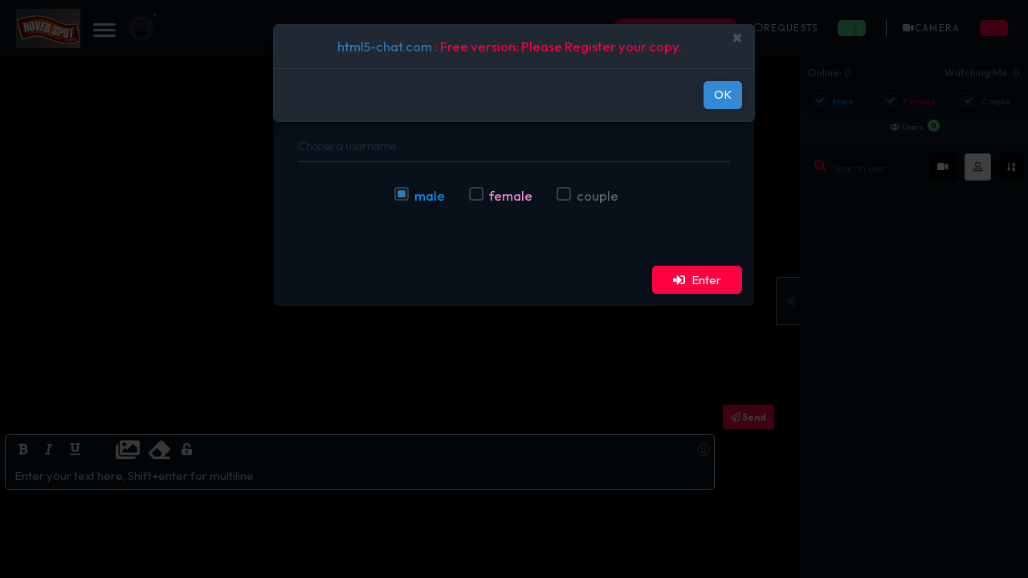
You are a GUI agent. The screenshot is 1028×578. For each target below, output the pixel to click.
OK (723, 94)
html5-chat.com (384, 46)
